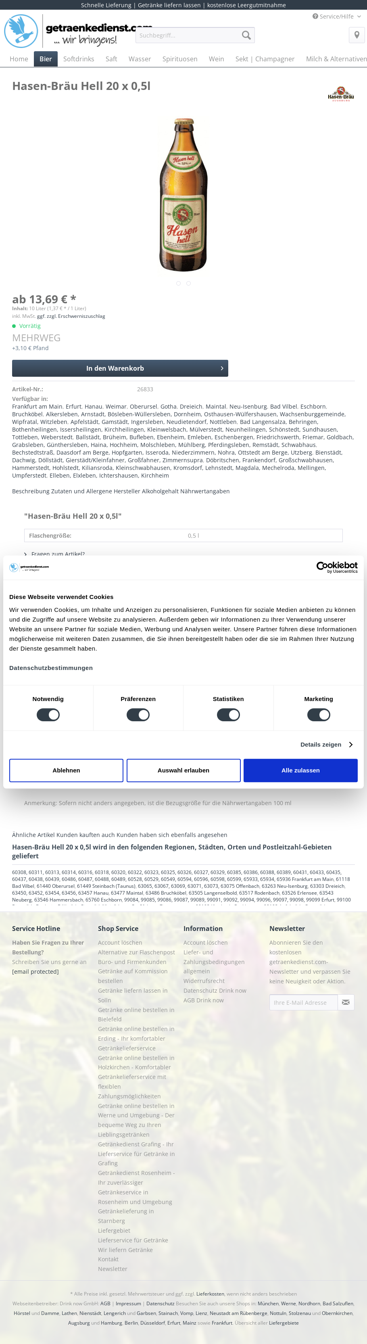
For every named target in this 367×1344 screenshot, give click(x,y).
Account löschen (120, 942)
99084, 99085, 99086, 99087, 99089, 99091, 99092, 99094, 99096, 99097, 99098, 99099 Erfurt (229, 899)
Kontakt (108, 1259)
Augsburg (79, 1322)
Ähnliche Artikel (33, 835)
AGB (105, 1303)
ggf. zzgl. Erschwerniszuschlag (71, 316)
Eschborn (313, 406)
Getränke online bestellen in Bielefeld (136, 1014)
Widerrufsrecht (204, 981)
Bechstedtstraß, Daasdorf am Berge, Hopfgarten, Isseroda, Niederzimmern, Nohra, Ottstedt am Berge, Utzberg (162, 452)
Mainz (189, 1322)
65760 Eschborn (103, 899)
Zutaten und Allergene (81, 491)
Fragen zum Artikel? (54, 554)
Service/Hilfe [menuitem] (334, 16)
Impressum (128, 1303)
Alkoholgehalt (160, 491)
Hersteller (127, 491)
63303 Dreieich (327, 886)
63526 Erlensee (299, 892)
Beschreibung (31, 491)
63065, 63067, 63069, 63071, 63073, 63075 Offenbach (198, 886)
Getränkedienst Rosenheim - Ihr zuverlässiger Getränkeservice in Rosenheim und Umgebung (136, 1187)
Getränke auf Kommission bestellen (133, 976)
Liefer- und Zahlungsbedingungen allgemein (214, 961)
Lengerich (115, 1313)
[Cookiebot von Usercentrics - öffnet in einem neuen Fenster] (322, 567)
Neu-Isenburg (248, 406)
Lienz (201, 1313)
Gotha (169, 406)
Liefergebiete (284, 1322)
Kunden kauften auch (85, 835)
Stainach (168, 1313)
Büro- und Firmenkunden (132, 962)
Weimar (116, 406)
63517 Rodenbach (259, 892)
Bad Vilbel (283, 406)
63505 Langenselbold (213, 892)
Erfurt (73, 406)
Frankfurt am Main (37, 406)
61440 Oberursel (56, 886)
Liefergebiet (114, 1230)
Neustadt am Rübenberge (238, 1313)
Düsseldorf (152, 1322)
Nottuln (278, 1313)
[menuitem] (195, 39)
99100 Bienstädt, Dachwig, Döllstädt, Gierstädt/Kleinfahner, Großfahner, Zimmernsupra (181, 903)
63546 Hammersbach (58, 899)
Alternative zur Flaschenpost (136, 952)
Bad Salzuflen (338, 1303)
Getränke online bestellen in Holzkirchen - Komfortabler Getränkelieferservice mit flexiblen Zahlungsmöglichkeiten (136, 1077)
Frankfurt (222, 1322)
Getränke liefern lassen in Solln (133, 995)
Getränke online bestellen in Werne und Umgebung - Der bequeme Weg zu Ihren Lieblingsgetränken (136, 1120)
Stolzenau (300, 1313)
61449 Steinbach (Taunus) (106, 886)
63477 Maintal (127, 892)
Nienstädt (90, 1313)
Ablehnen (66, 770)
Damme (50, 1313)
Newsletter (112, 1269)
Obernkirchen (337, 1313)
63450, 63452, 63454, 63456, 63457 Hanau (60, 892)
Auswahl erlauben (183, 770)
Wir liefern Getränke (125, 1250)
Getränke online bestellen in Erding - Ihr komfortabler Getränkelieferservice (136, 1038)
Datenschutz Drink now (215, 990)
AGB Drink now (204, 1000)
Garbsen (146, 1313)
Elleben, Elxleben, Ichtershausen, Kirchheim (109, 475)
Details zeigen (320, 744)
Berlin (131, 1322)
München (268, 1303)
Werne (288, 1303)
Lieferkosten (210, 1293)
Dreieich (191, 406)
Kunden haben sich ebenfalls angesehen (172, 835)
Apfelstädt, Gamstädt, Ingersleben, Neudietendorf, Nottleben (154, 422)
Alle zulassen (301, 770)
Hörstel (22, 1313)
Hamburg (111, 1322)
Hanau (93, 406)
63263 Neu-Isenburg (285, 886)
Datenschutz (160, 1303)
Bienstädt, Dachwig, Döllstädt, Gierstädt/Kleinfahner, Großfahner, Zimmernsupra (177, 456)
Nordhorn (309, 1303)
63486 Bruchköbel (166, 892)
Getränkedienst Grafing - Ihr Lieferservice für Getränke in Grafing (136, 1153)
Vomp (186, 1313)
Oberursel (143, 406)
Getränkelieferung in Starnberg (126, 1216)
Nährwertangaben (205, 491)
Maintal (216, 406)
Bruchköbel (27, 414)
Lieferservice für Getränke (133, 1240)
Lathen (69, 1313)
